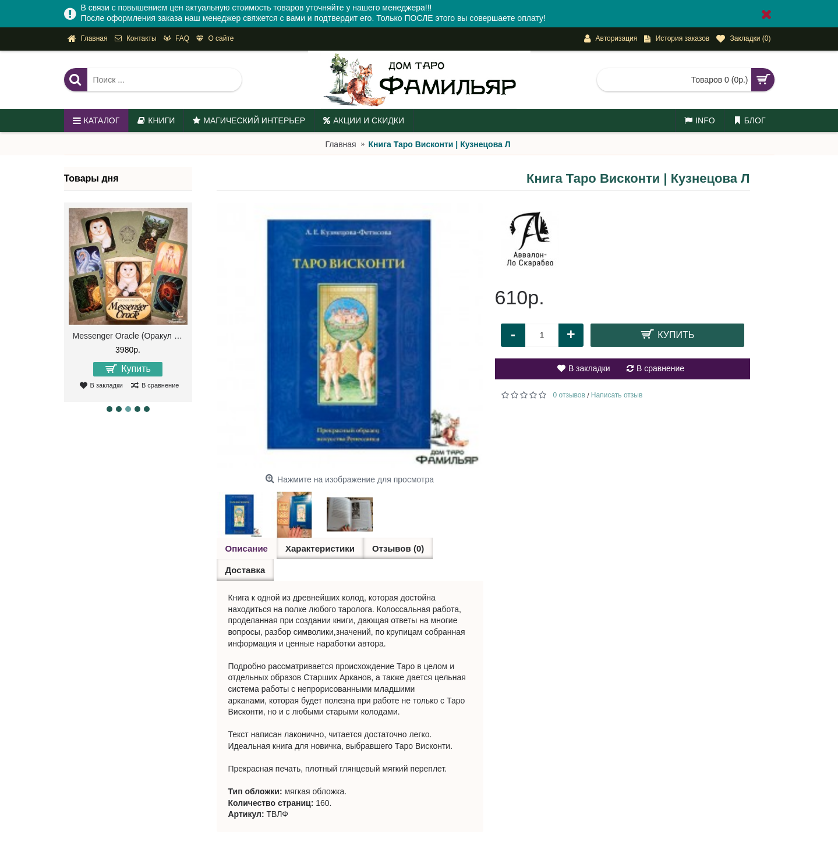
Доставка (245, 570)
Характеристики (320, 548)
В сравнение (660, 368)
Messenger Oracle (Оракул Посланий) (130, 335)
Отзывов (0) (398, 548)
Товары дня (91, 178)
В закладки (589, 368)
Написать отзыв (616, 395)
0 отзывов (569, 395)
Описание (246, 548)
